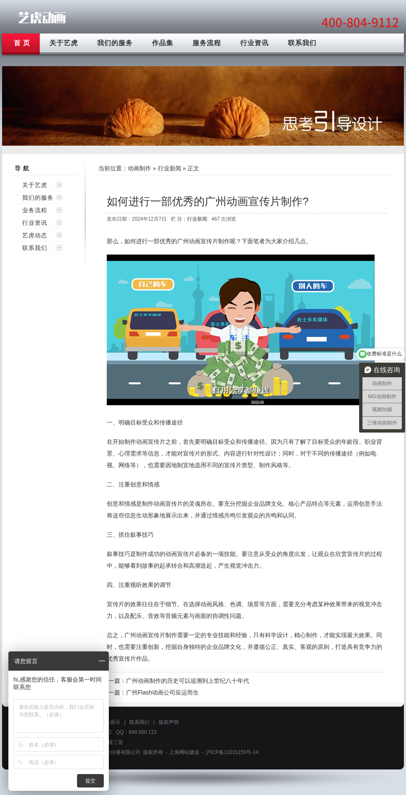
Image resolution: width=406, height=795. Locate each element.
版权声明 (169, 722)
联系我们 (302, 42)
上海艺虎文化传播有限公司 (110, 752)
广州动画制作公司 (42, 17)
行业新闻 (169, 168)
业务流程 (34, 210)
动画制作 (139, 168)
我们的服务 (115, 42)
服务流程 (207, 42)
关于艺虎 (63, 42)
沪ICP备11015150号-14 (232, 752)
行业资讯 (254, 42)
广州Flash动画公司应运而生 (162, 692)
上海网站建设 (184, 752)
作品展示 (110, 722)
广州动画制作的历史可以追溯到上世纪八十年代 (187, 680)
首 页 (22, 42)
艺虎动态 (34, 235)
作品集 (162, 42)
